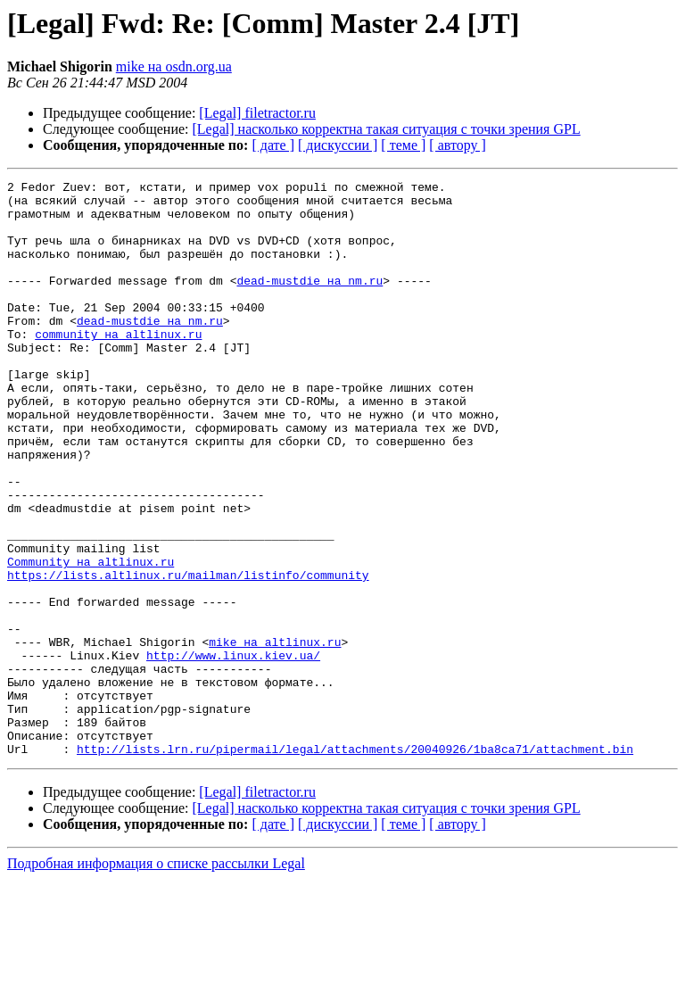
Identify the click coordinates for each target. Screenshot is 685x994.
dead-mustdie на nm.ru (309, 302)
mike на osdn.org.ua (174, 66)
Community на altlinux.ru (90, 639)
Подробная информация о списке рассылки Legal (156, 978)
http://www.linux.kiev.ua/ (233, 751)
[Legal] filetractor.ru (257, 112)
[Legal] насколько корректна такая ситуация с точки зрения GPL (387, 129)
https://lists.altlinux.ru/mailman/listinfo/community (188, 655)
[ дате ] (273, 145)
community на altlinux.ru (118, 366)
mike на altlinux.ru (275, 735)
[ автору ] (457, 145)
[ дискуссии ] (337, 145)
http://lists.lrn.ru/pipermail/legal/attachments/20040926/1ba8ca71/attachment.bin (355, 864)
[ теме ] (403, 145)
